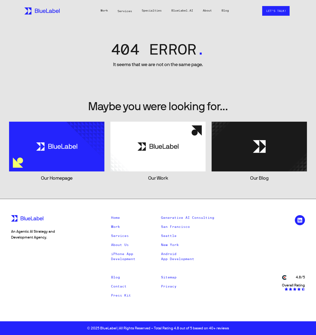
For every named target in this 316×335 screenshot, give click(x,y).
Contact (119, 286)
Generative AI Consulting (187, 217)
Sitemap (169, 277)
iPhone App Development (123, 256)
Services (124, 11)
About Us (120, 245)
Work (104, 10)
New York (170, 245)
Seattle (169, 236)
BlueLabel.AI (182, 10)
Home (115, 217)
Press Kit (121, 295)
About (207, 10)
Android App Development (177, 256)
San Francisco (175, 226)
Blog (225, 10)
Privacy (169, 286)
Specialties (152, 10)
